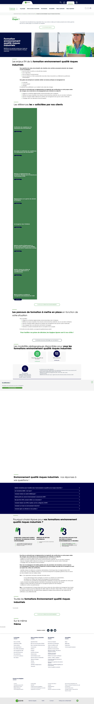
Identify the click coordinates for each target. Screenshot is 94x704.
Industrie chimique (34, 652)
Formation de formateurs (52, 683)
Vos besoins (44, 8)
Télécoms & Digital (35, 659)
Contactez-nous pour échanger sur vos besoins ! (47, 340)
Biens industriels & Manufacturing (38, 645)
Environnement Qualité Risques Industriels (38, 687)
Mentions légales (32, 700)
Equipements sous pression (35, 689)
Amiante (15, 683)
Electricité (32, 685)
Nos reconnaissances (18, 652)
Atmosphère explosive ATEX (18, 685)
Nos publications (17, 654)
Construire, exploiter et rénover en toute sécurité (55, 660)
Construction (33, 647)
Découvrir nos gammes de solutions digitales (55, 662)
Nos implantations (17, 647)
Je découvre (37, 361)
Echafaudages (33, 683)
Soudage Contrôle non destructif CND (71, 689)
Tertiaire (32, 661)
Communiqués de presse (70, 647)
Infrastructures (34, 654)
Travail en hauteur (68, 690)
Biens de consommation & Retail (37, 643)
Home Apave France (17, 13)
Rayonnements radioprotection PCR (71, 683)
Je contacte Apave (47, 27)
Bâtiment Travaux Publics (18, 686)
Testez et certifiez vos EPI (53, 645)
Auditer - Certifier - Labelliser (53, 657)
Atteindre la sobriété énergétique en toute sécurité (55, 665)
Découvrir (18, 299)
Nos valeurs (16, 657)
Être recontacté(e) (12, 387)
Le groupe (22, 8)
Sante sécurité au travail (69, 687)
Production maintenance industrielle (54, 689)
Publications (67, 645)
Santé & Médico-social (35, 655)
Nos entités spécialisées (19, 648)
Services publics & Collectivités (37, 657)
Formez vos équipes (18, 678)
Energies (32, 650)
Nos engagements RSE (18, 650)
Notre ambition (17, 645)
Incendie (49, 685)
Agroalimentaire (34, 641)
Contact (52, 700)
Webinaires (67, 643)
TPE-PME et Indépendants (36, 664)
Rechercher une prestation (53, 643)
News (66, 641)
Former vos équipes (31, 13)
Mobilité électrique (51, 686)
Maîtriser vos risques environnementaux (52, 654)
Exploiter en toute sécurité (53, 648)
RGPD (43, 700)
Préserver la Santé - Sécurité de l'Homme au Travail (54, 651)
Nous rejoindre (70, 8)
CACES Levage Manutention (18, 689)
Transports (33, 666)
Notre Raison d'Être (17, 643)
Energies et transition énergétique (36, 686)
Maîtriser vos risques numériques (54, 655)
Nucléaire (49, 687)
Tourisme (32, 662)
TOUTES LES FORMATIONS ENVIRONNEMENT (47, 304)
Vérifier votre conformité (52, 647)
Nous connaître (17, 641)
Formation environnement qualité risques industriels (48, 13)
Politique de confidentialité (65, 700)
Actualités (51, 8)
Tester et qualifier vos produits (54, 667)
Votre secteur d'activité (33, 8)
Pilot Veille (66, 544)
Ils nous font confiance (18, 655)
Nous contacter (61, 8)
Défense (32, 648)
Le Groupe (16, 637)
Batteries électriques (17, 687)
